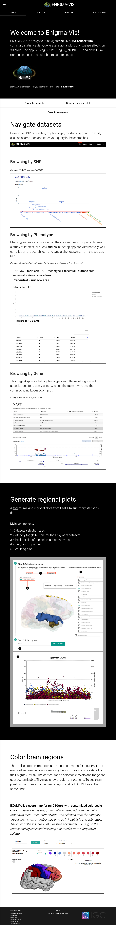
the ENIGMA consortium (76, 41)
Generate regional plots (78, 103)
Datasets (40, 12)
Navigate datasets (34, 103)
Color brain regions (58, 112)
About (13, 12)
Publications (99, 12)
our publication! (66, 87)
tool (15, 508)
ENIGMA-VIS (59, 4)
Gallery (69, 12)
